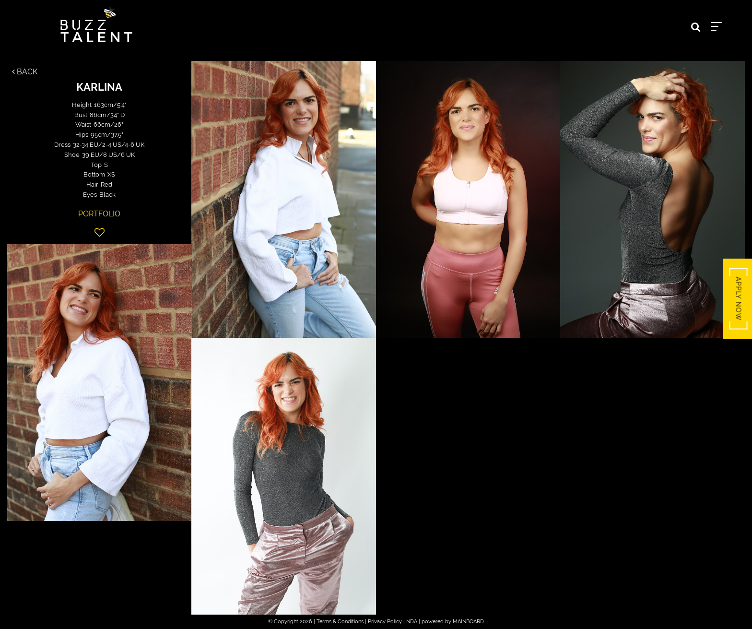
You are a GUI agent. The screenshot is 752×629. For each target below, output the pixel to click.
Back (24, 71)
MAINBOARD (468, 621)
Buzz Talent (96, 24)
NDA (411, 621)
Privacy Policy (385, 621)
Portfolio (99, 213)
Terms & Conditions (340, 621)
